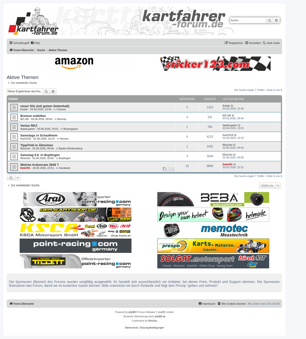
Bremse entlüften (33, 116)
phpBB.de (160, 316)
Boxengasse (70, 128)
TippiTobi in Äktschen (36, 145)
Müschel (25, 148)
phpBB (132, 312)
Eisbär (24, 109)
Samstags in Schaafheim (38, 135)
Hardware (64, 168)
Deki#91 (25, 168)
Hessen (64, 138)
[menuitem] (35, 43)
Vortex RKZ (28, 125)
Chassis (61, 109)
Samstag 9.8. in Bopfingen (40, 155)
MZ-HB (24, 119)
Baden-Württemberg (70, 148)
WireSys (152, 320)
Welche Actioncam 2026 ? (39, 165)
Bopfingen (65, 158)
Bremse (61, 119)
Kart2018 (25, 138)
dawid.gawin (27, 128)
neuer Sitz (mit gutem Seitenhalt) (44, 106)
